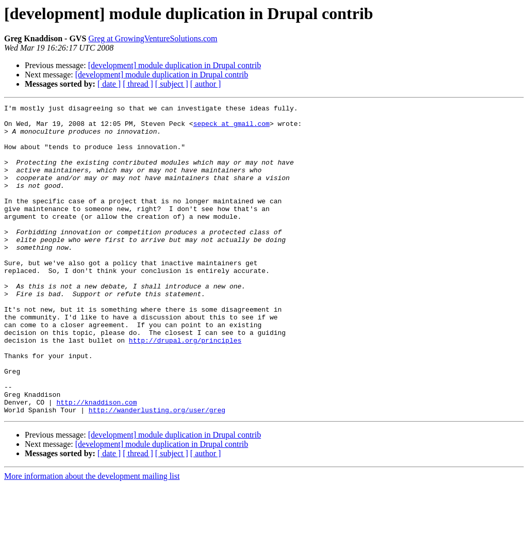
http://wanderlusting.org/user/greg (157, 471)
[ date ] (109, 83)
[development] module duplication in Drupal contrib (174, 65)
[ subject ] (171, 83)
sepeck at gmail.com (231, 128)
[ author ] (205, 83)
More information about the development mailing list (91, 538)
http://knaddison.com (96, 462)
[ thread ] (138, 83)
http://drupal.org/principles (185, 388)
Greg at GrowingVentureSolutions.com (152, 38)
